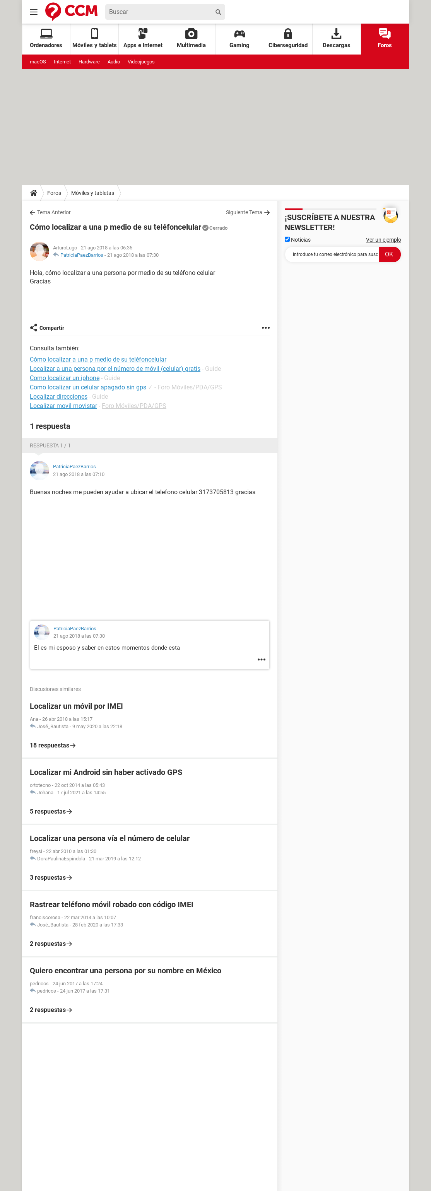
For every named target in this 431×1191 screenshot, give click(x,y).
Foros (385, 38)
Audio (114, 62)
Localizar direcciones (58, 396)
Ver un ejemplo (383, 240)
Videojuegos (141, 62)
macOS (38, 62)
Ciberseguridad (288, 38)
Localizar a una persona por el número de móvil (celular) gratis (115, 368)
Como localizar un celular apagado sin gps (88, 387)
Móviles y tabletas (92, 193)
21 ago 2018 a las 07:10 (78, 474)
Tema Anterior (54, 212)
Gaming (239, 38)
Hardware (89, 62)
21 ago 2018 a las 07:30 (133, 255)
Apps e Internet (142, 38)
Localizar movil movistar (63, 406)
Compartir (51, 328)
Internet (62, 62)
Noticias (298, 240)
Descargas (337, 38)
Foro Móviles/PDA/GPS (189, 387)
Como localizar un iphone (64, 378)
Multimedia (191, 38)
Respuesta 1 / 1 (50, 445)
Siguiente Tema (244, 212)
